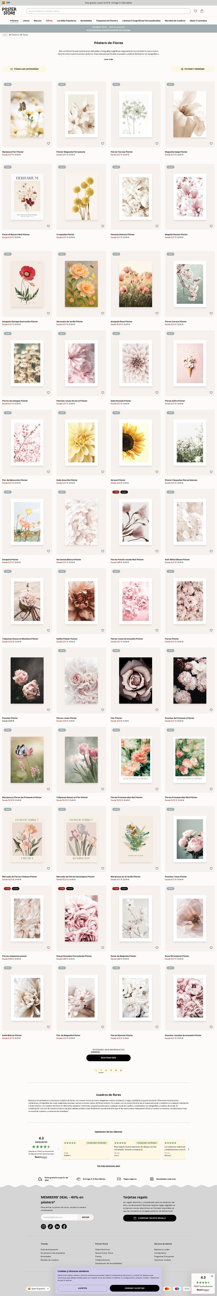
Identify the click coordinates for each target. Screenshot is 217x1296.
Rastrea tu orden (162, 1249)
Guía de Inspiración (49, 1249)
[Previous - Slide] (58, 1149)
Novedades (46, 1256)
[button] (203, 1283)
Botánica (15, 35)
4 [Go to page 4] (116, 1070)
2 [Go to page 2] (106, 1070)
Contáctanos (160, 1253)
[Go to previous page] (96, 1070)
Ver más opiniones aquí (108, 1166)
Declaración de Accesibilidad (108, 1263)
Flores (25, 35)
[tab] (195, 11)
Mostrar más (108, 1058)
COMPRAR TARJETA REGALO (150, 1218)
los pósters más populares (53, 1253)
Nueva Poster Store (104, 1253)
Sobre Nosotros (102, 1249)
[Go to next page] (120, 1070)
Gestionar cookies (162, 1260)
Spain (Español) (38, 1289)
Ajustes (82, 1288)
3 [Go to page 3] (111, 1070)
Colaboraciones (102, 1260)
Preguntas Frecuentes (164, 1256)
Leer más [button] (108, 59)
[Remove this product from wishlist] (48, 143)
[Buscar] (188, 11)
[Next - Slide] (188, 1149)
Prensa (98, 1256)
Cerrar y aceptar (134, 1288)
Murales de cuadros (50, 1260)
